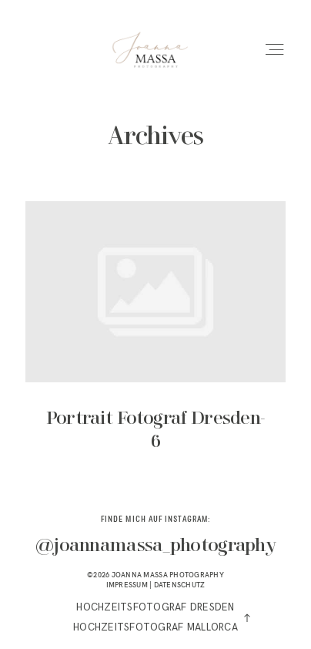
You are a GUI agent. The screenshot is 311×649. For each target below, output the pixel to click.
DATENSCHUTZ (180, 584)
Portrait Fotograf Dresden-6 (155, 338)
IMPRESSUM (127, 584)
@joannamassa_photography (155, 546)
